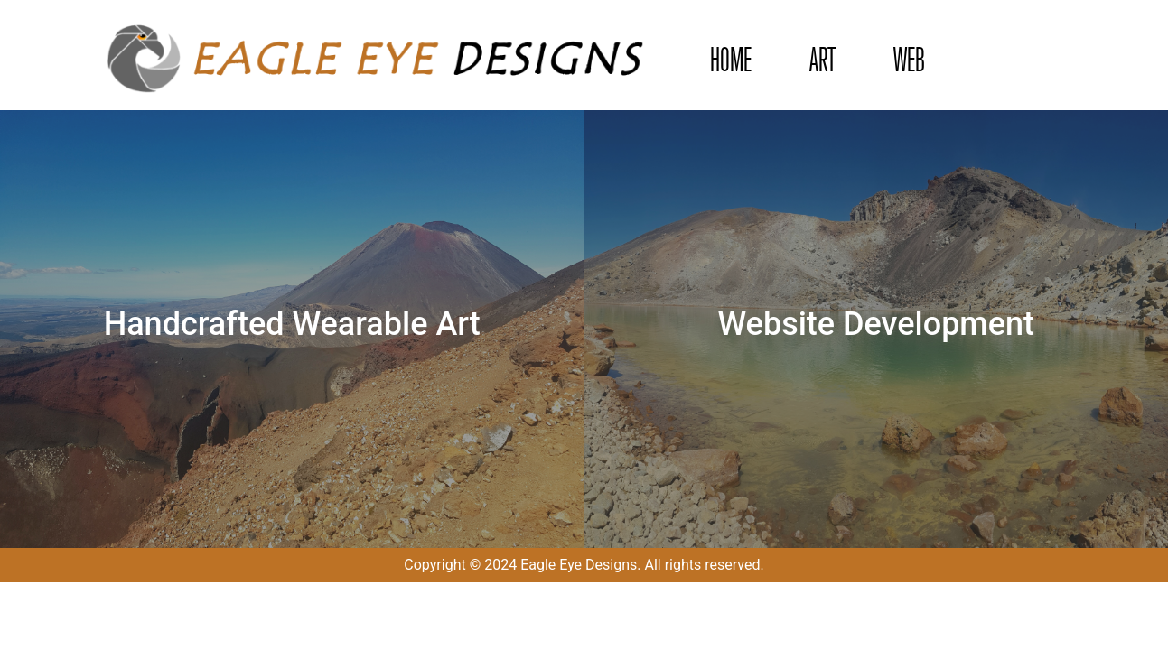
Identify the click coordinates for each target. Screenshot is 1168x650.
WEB (909, 60)
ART (822, 60)
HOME (731, 60)
